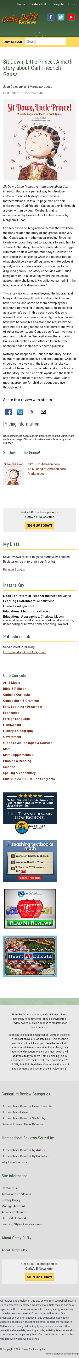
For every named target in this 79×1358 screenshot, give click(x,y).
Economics (11, 713)
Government (12, 737)
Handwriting (12, 725)
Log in (72, 4)
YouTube (71, 17)
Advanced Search (14, 1212)
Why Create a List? (14, 1162)
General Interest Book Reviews (22, 1124)
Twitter (61, 17)
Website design (52, 1353)
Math (7, 749)
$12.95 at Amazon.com (44, 464)
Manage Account (13, 1206)
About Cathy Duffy (14, 1250)
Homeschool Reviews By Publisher (25, 1156)
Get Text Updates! (14, 1218)
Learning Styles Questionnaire (22, 1224)
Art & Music (11, 683)
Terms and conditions (16, 1194)
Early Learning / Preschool (22, 707)
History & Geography (18, 731)
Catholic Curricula (16, 695)
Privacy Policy (11, 1200)
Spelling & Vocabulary (19, 773)
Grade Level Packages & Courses (27, 743)
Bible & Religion (14, 689)
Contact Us (9, 1188)
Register (59, 4)
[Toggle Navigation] (39, 34)
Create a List (37, 4)
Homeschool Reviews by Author (23, 1150)
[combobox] (45, 41)
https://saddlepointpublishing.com (24, 652)
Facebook (50, 17)
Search (13, 42)
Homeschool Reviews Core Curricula (27, 1106)
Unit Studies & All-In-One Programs (29, 779)
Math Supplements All (19, 755)
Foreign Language (16, 719)
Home (21, 4)
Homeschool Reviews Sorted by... (24, 1118)
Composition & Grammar (21, 701)
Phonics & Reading (17, 761)
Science (9, 767)
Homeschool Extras (15, 1112)
